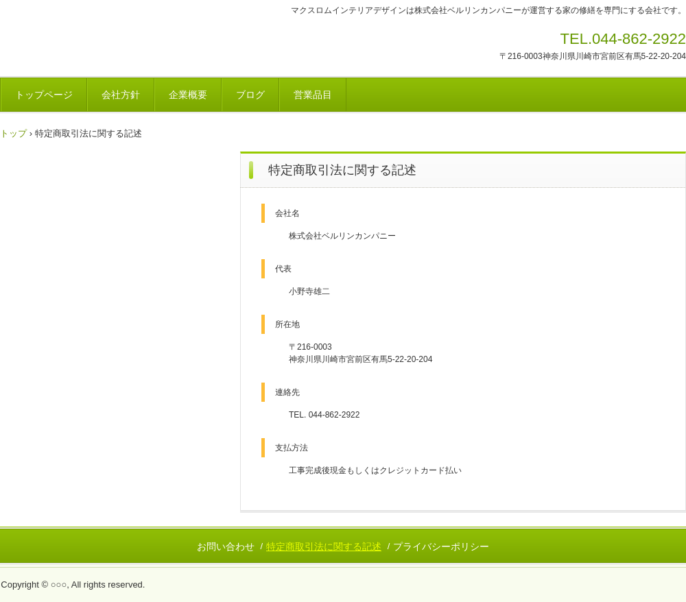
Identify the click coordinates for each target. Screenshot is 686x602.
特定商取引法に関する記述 (323, 546)
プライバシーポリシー (441, 546)
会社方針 (121, 94)
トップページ (44, 94)
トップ (13, 133)
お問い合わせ (226, 546)
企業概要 (188, 94)
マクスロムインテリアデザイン (95, 43)
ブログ (250, 94)
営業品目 (313, 94)
